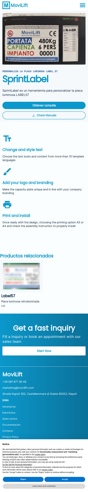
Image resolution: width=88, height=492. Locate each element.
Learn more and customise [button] (44, 486)
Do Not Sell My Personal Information (17, 465)
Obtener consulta (44, 105)
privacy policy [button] (47, 470)
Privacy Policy (10, 436)
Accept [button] (65, 479)
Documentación (11, 424)
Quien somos (9, 418)
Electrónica (8, 412)
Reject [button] (23, 479)
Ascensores (9, 406)
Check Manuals (44, 115)
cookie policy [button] (40, 454)
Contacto (7, 430)
